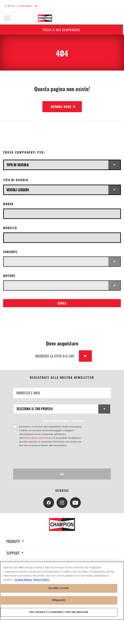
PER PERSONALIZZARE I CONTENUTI (64, 421)
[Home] (45, 18)
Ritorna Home (61, 106)
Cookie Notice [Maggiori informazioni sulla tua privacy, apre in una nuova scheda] (23, 579)
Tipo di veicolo (15, 179)
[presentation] (48, 458)
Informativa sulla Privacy (38, 438)
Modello (10, 227)
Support (15, 553)
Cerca (62, 303)
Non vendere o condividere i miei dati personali (58, 612)
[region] (62, 591)
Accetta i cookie (58, 588)
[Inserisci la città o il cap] (55, 356)
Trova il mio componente (62, 30)
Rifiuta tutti (58, 600)
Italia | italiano (19, 6)
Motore (9, 275)
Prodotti (15, 541)
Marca (8, 203)
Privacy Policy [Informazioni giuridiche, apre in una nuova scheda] (41, 579)
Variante (10, 251)
